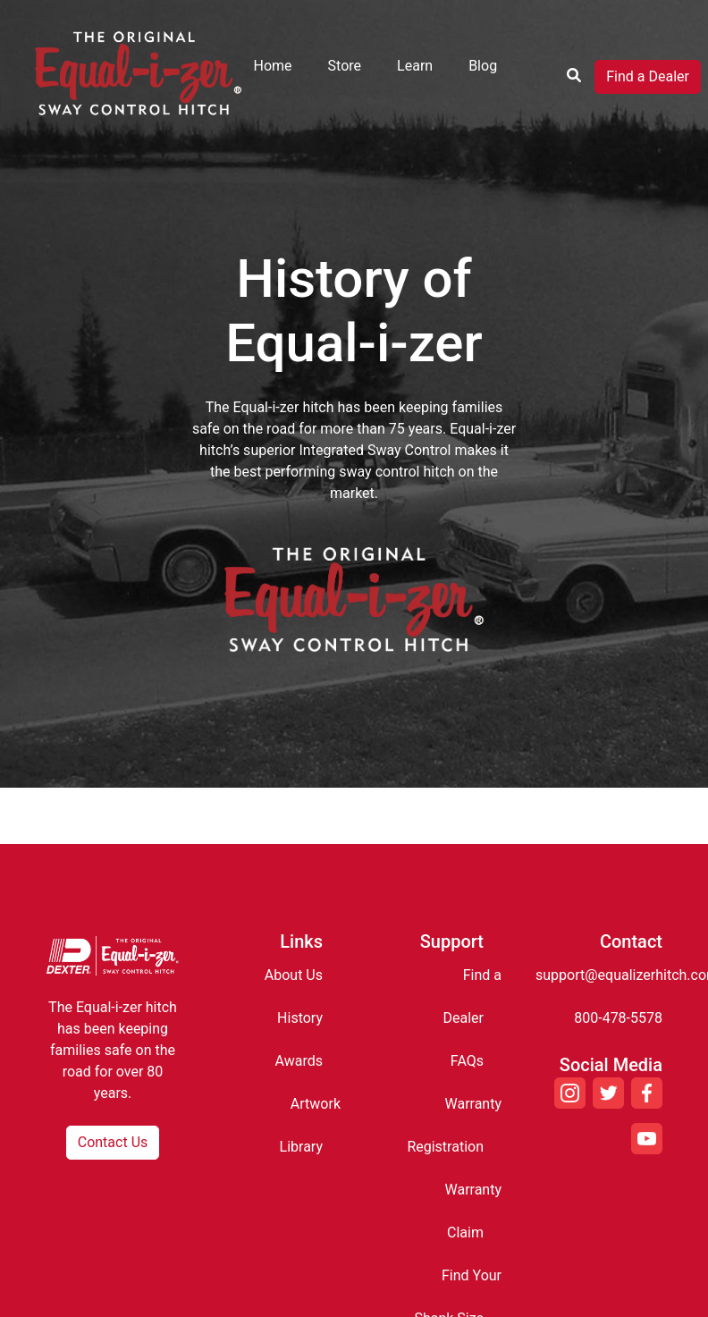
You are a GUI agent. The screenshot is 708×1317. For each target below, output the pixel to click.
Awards (299, 1060)
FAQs (467, 1060)
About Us (294, 975)
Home (273, 65)
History (300, 1017)
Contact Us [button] (113, 1142)
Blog (482, 65)
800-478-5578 (618, 1017)
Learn (415, 65)
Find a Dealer (647, 76)
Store (344, 65)
